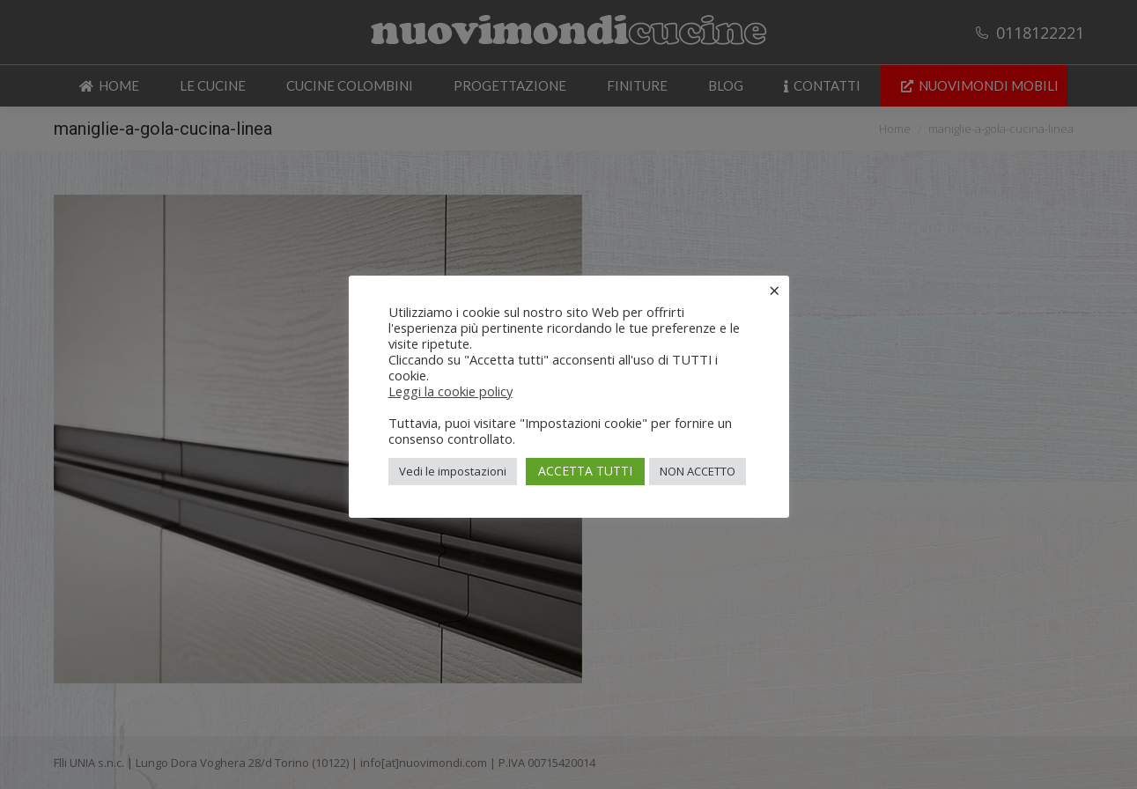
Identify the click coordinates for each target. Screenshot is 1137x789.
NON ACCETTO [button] (697, 471)
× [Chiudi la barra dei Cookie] (774, 289)
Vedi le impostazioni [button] (452, 471)
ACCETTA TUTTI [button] (585, 470)
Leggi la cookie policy (450, 391)
